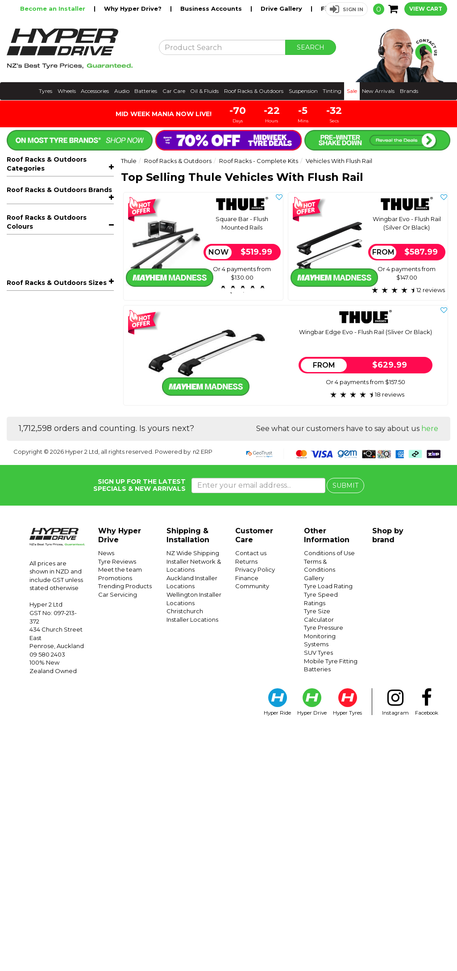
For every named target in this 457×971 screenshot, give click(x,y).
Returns (246, 801)
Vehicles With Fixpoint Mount (61, 264)
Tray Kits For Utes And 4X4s (57, 277)
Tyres (45, 91)
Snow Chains (33, 434)
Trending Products (125, 826)
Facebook (426, 943)
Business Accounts (212, 8)
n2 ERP (202, 691)
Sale (352, 91)
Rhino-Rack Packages (47, 448)
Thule (17, 515)
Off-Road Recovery (43, 394)
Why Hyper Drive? (133, 8)
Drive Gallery (282, 8)
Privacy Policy (255, 810)
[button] (346, 9)
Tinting (332, 91)
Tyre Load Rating (328, 826)
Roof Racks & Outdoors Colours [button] (47, 549)
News (106, 793)
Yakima (18, 529)
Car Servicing (117, 835)
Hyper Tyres (347, 943)
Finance (246, 818)
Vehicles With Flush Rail (57, 226)
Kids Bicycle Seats (63, 407)
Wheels (67, 91)
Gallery (314, 818)
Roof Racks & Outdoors (253, 91)
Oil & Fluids (204, 91)
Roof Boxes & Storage (63, 318)
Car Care (173, 91)
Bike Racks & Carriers (63, 200)
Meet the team (120, 810)
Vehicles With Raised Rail (55, 252)
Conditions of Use (329, 793)
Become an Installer (53, 8)
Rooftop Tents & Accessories (63, 344)
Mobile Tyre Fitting (330, 901)
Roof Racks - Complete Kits (63, 214)
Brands (409, 91)
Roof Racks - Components (63, 291)
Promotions (115, 818)
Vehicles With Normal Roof (57, 239)
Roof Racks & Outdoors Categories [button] (47, 163)
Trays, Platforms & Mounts (63, 304)
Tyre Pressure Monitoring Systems (323, 876)
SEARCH (310, 47)
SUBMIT (345, 726)
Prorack (18, 502)
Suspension (303, 91)
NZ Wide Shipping (192, 793)
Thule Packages (38, 461)
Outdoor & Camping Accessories (63, 362)
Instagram (395, 943)
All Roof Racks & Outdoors (48, 187)
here (429, 669)
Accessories (95, 91)
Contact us (250, 793)
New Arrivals (378, 91)
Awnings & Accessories (63, 331)
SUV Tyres (318, 893)
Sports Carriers (63, 380)
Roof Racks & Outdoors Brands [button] (59, 477)
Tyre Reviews (117, 801)
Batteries (145, 91)
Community (252, 826)
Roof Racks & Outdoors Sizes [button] (57, 610)
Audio (121, 91)
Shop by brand (387, 776)
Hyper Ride (277, 943)
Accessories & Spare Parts (63, 420)
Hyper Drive (312, 943)
